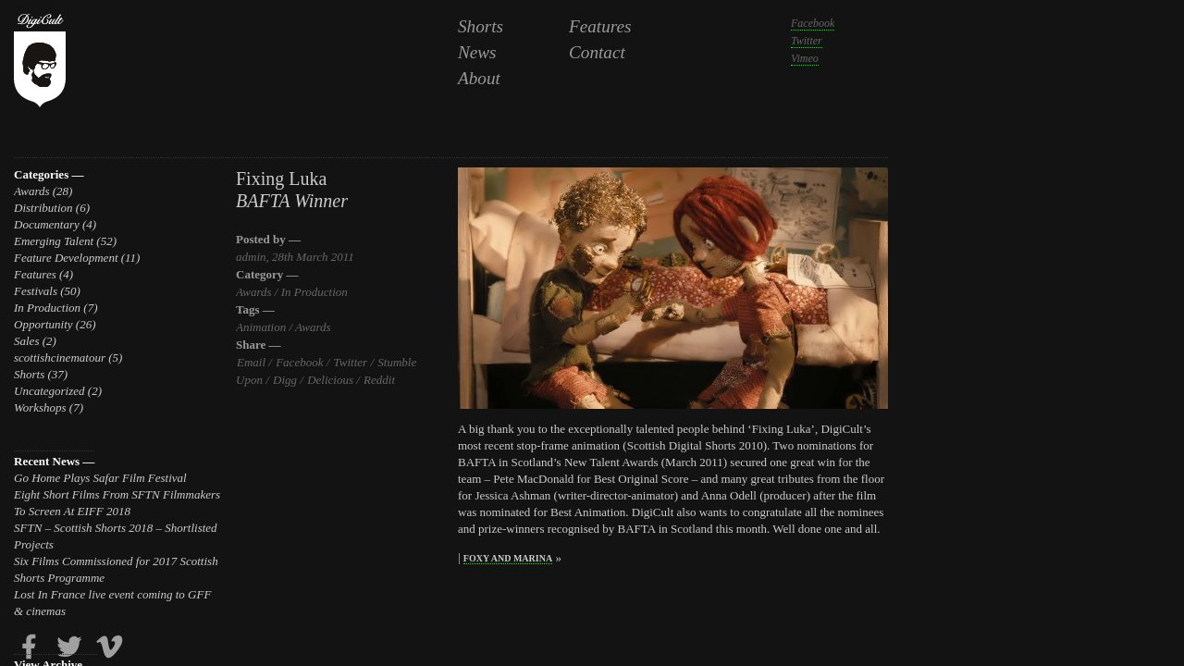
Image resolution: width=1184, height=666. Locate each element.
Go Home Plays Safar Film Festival (100, 478)
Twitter (806, 40)
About (479, 78)
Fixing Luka (281, 178)
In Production (47, 307)
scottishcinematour (59, 357)
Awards (32, 191)
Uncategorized (49, 391)
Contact (597, 52)
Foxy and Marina (507, 558)
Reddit (379, 380)
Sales (26, 341)
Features (600, 26)
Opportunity (43, 324)
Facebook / (302, 362)
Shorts (480, 26)
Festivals (35, 291)
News (477, 52)
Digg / (287, 380)
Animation (261, 327)
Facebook (812, 23)
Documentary (47, 224)
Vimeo (805, 58)
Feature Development (66, 258)
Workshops (40, 407)
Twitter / (353, 362)
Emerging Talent (53, 241)
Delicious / (333, 380)
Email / (254, 362)
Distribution (43, 208)
